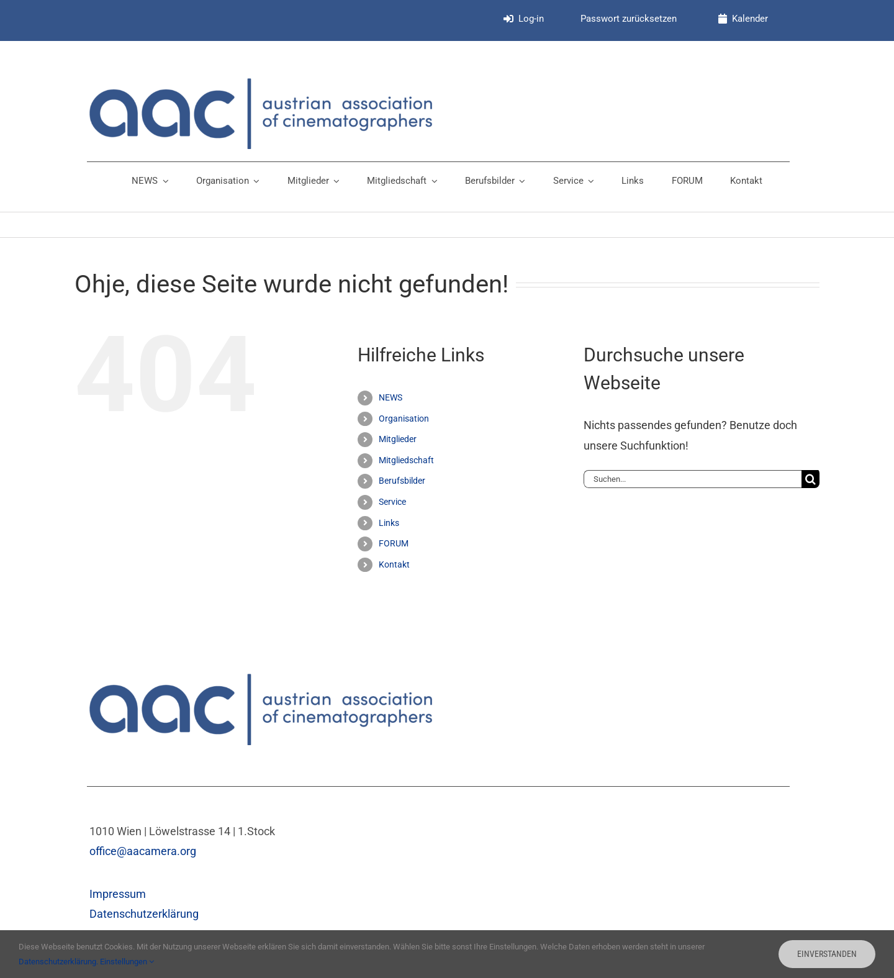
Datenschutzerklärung (144, 913)
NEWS (390, 397)
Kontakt (394, 564)
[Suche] (810, 479)
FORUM (394, 543)
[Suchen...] (692, 479)
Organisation (404, 418)
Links (389, 523)
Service (392, 502)
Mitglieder (398, 439)
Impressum (117, 893)
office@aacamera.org (142, 851)
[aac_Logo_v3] (260, 83)
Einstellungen (127, 961)
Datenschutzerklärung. (59, 961)
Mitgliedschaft (406, 460)
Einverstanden (827, 954)
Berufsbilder (402, 481)
